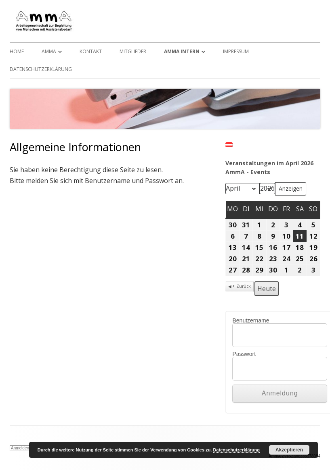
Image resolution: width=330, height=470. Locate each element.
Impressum (236, 51)
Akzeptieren (289, 450)
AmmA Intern (182, 51)
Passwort (244, 354)
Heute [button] (266, 288)
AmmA (49, 51)
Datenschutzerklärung (41, 69)
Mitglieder (133, 51)
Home (17, 51)
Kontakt (91, 51)
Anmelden (20, 448)
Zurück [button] (241, 286)
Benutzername (250, 320)
